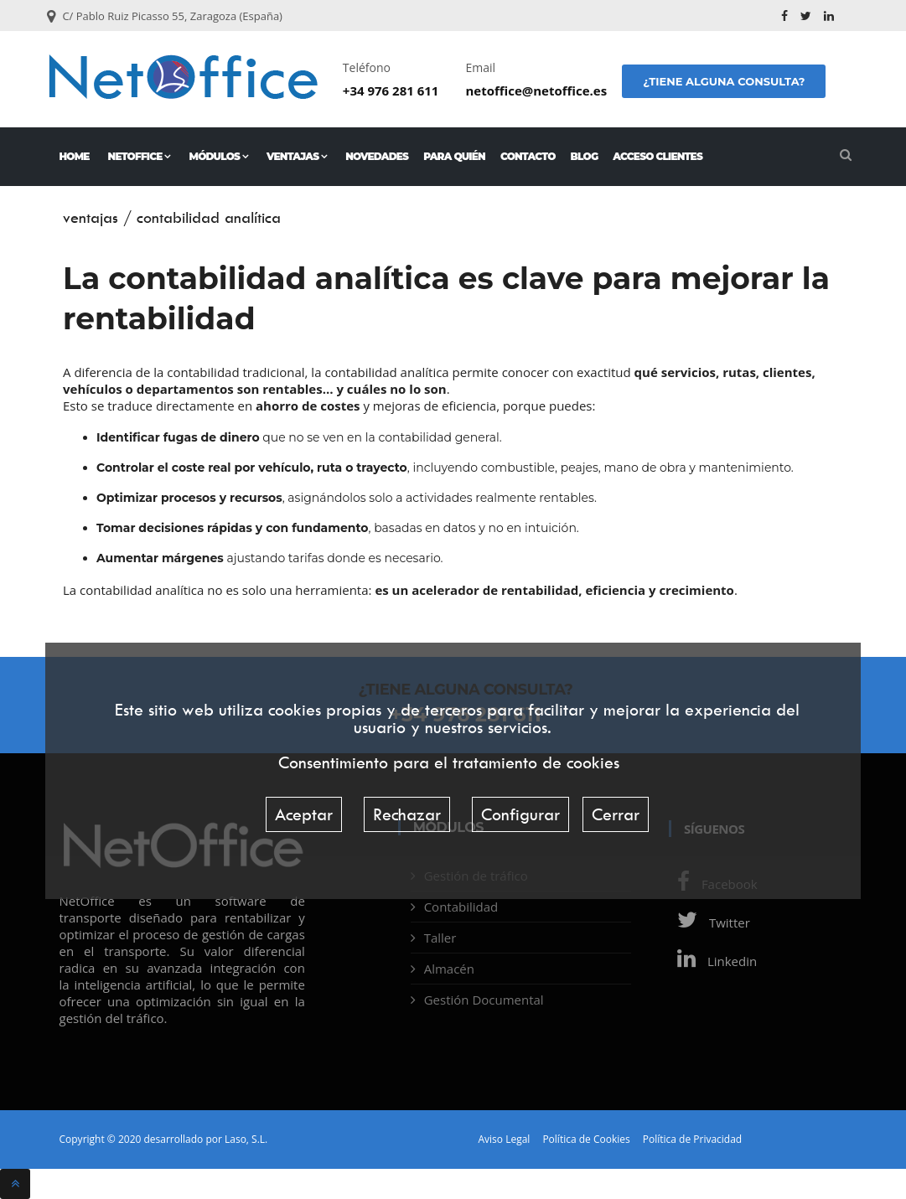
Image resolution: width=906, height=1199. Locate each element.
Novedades (376, 156)
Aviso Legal (505, 1139)
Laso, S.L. (246, 1139)
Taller (440, 937)
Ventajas (297, 156)
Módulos (218, 156)
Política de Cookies (585, 1139)
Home (75, 156)
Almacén (449, 968)
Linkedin (713, 961)
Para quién (454, 156)
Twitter (709, 922)
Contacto (528, 156)
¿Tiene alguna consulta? (724, 81)
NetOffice (139, 156)
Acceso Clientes (657, 156)
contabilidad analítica (209, 217)
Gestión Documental (484, 999)
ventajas (90, 217)
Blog (584, 156)
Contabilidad (461, 906)
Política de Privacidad (692, 1139)
